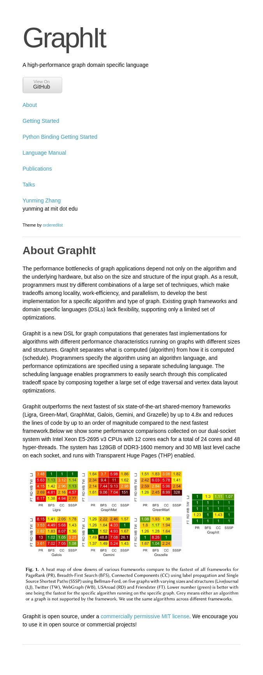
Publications (37, 169)
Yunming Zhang (42, 200)
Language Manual (44, 153)
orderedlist (53, 225)
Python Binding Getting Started (60, 137)
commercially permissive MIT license (145, 616)
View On (41, 84)
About (30, 105)
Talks (29, 184)
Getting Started (41, 121)
